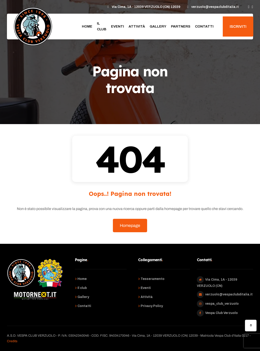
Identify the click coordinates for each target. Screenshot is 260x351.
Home (87, 26)
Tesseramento (152, 279)
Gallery (158, 26)
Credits (12, 341)
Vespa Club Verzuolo (221, 313)
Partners (180, 26)
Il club (101, 26)
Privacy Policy (152, 306)
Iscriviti (238, 26)
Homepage (130, 225)
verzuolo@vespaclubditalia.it (229, 294)
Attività (137, 26)
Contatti (204, 26)
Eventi (117, 26)
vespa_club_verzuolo (222, 303)
